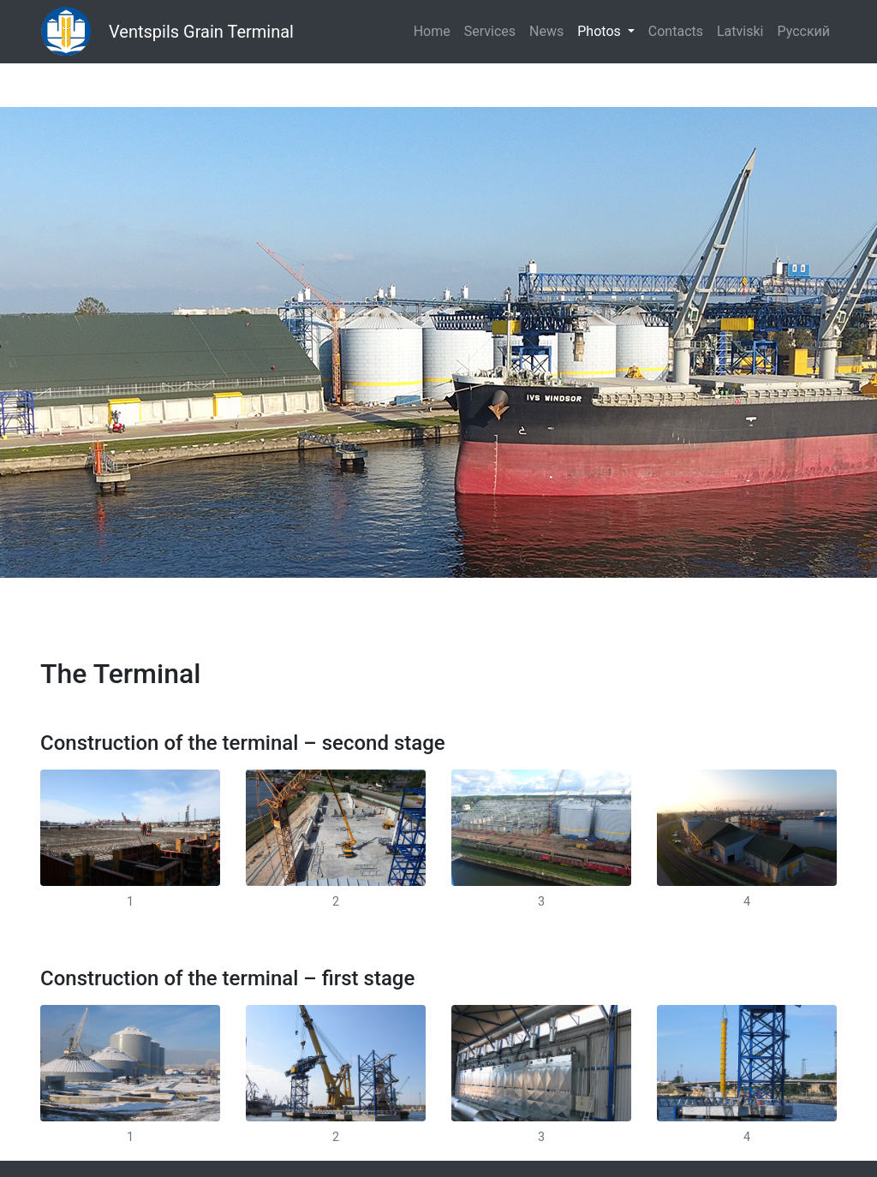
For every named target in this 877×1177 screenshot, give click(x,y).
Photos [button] (600, 31)
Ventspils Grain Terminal (201, 31)
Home (432, 31)
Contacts (675, 31)
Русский (803, 31)
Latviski (740, 31)
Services (490, 31)
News (546, 31)
